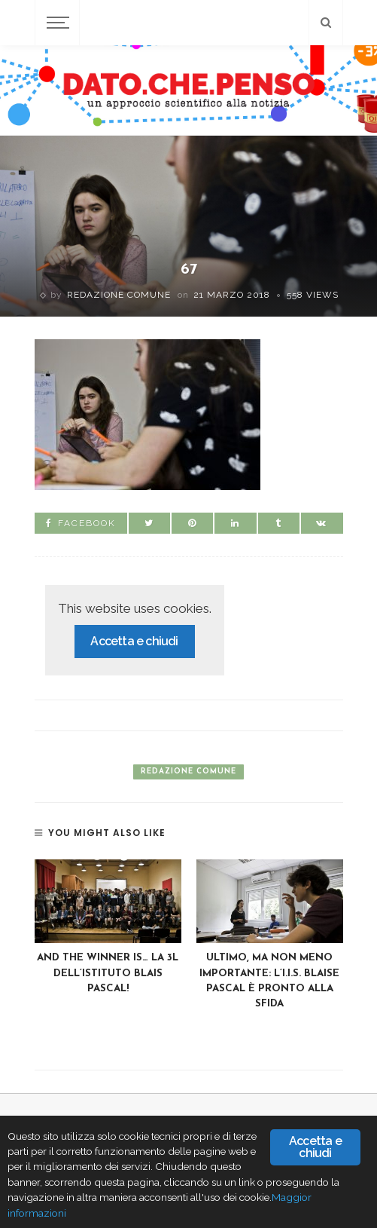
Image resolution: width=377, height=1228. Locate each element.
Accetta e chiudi (134, 641)
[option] (108, 928)
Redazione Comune (119, 294)
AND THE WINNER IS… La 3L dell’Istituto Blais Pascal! (107, 973)
